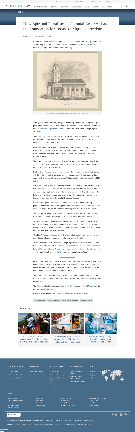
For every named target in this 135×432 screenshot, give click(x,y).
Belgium (92, 378)
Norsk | (40, 405)
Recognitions (64, 6)
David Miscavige (55, 388)
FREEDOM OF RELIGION (76, 366)
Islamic (83, 216)
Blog (102, 6)
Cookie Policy (68, 420)
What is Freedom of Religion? (76, 372)
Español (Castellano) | (97, 398)
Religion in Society (45, 36)
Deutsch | (40, 400)
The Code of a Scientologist (54, 384)
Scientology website (63, 294)
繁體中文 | (13, 398)
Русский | (93, 405)
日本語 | (66, 403)
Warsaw (92, 371)
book (71, 153)
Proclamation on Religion (77, 381)
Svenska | (13, 407)
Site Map (90, 420)
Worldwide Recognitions (16, 375)
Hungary (92, 375)
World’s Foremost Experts (37, 375)
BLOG (20, 12)
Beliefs (87, 6)
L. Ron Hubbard (71, 286)
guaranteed (85, 45)
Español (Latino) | (15, 400)
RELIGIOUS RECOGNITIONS (16, 366)
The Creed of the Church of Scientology (57, 379)
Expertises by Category (37, 371)
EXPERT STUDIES (34, 366)
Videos (110, 6)
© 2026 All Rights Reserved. (25, 420)
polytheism (66, 216)
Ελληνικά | (93, 400)
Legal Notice (77, 420)
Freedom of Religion (40, 6)
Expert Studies (76, 6)
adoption (59, 45)
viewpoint (55, 161)
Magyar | (93, 403)
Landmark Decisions (15, 378)
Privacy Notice (49, 420)
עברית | (12, 403)
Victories (53, 6)
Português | (68, 405)
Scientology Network (80, 294)
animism (74, 216)
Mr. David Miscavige (88, 286)
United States (13, 371)
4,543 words (61, 252)
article (45, 150)
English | (66, 398)
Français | (66, 400)
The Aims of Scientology (57, 375)
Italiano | (39, 403)
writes (89, 224)
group (62, 178)
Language (9, 393)
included (41, 136)
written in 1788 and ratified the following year (83, 249)
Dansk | (39, 398)
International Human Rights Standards (76, 377)
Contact (85, 420)
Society (95, 6)
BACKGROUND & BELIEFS (56, 366)
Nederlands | (13, 405)
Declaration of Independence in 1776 (50, 129)
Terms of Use (58, 420)
